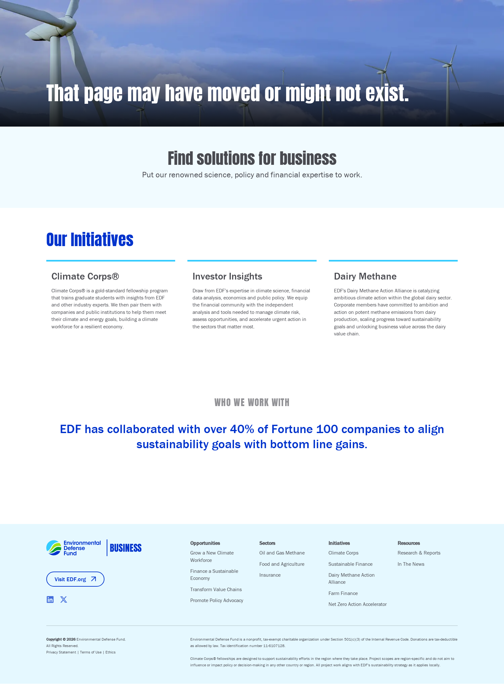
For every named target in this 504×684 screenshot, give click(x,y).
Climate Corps (343, 552)
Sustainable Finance (350, 564)
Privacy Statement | (63, 652)
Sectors (267, 543)
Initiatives (339, 543)
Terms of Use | (92, 652)
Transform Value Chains (216, 589)
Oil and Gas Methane (282, 552)
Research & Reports (419, 552)
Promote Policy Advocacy (216, 600)
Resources (409, 543)
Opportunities (205, 543)
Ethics (110, 652)
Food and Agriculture (281, 564)
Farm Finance (343, 593)
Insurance (270, 575)
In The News (411, 564)
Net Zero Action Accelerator (357, 604)
